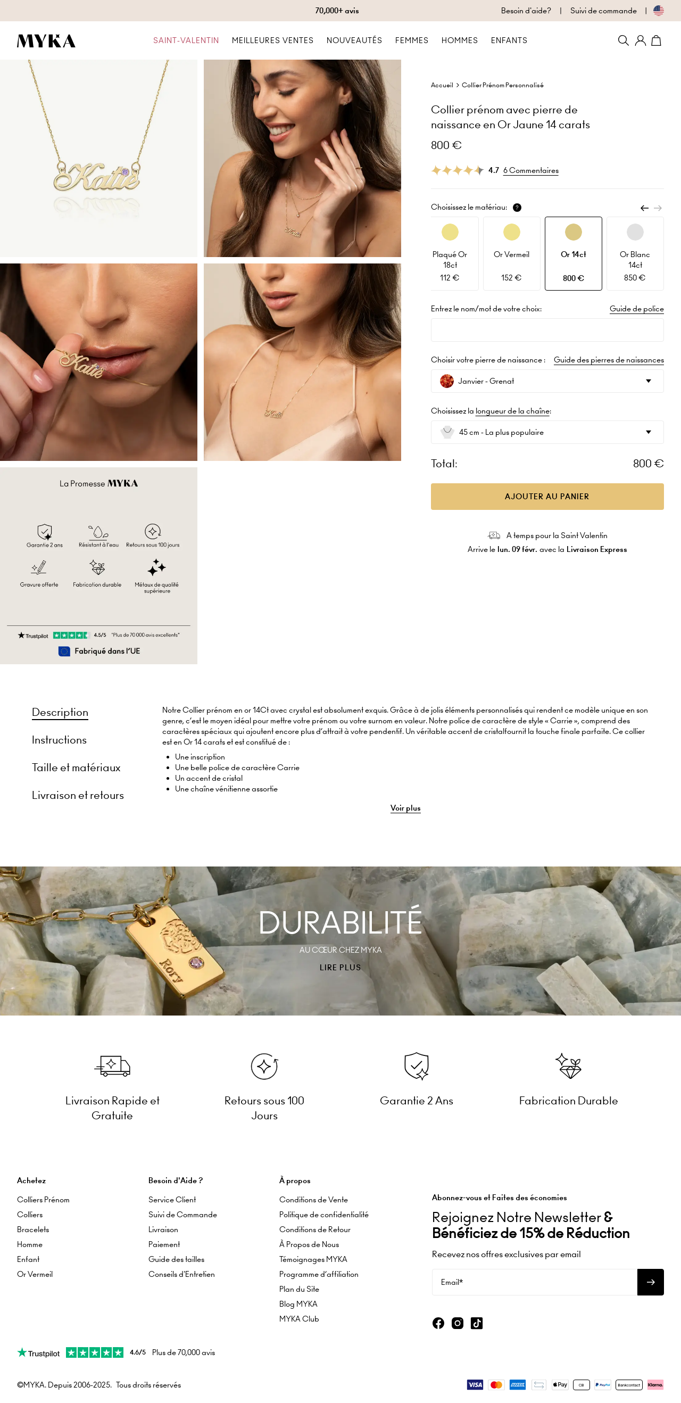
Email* (452, 1281)
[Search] (623, 40)
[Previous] (644, 208)
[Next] (657, 208)
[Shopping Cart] (657, 40)
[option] (450, 254)
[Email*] (534, 1281)
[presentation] (340, 941)
